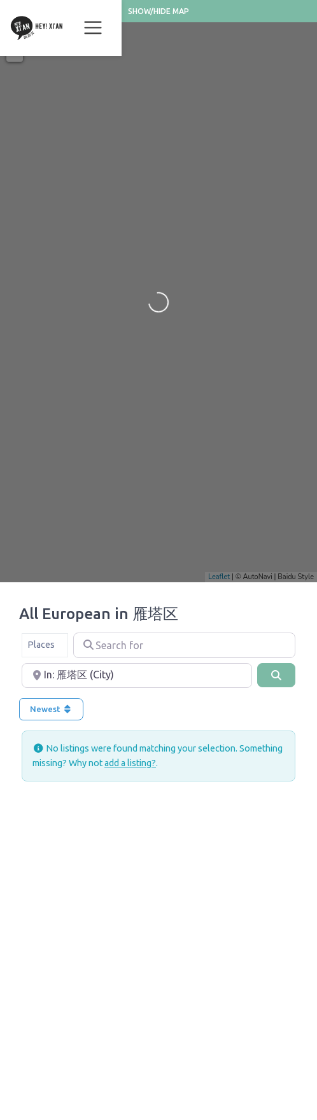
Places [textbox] (41, 645)
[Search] (276, 675)
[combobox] (45, 645)
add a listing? (130, 763)
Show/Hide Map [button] (158, 11)
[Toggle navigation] (92, 28)
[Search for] (184, 645)
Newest (51, 708)
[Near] (137, 676)
